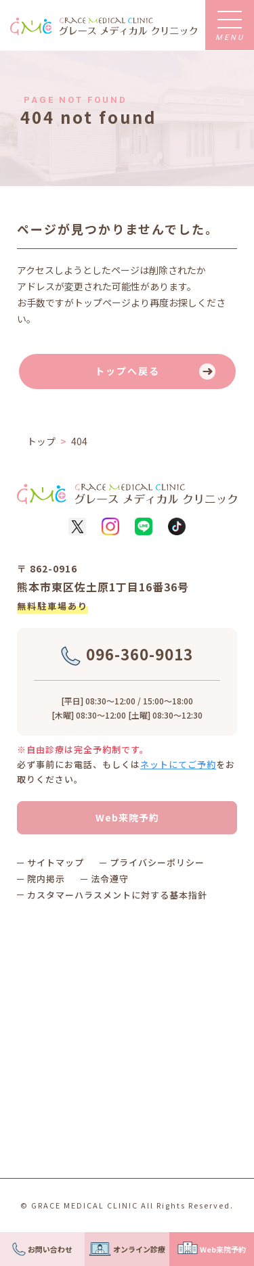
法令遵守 (110, 878)
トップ (41, 441)
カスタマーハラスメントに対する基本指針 (117, 894)
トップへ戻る (127, 371)
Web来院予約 (127, 817)
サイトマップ (55, 862)
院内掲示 (46, 878)
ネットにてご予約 (178, 764)
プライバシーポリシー (157, 862)
